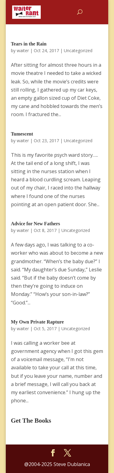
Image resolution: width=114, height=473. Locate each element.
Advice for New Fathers (35, 223)
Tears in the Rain (29, 43)
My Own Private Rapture (37, 321)
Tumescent (22, 133)
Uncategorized (78, 50)
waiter (23, 50)
